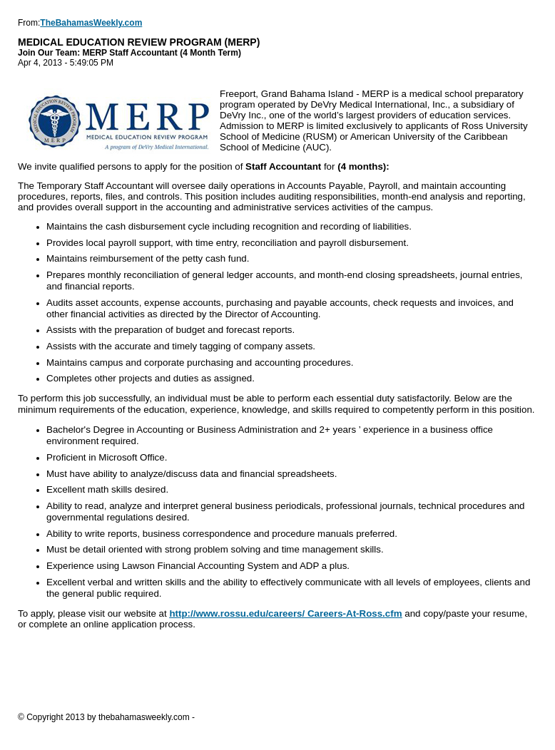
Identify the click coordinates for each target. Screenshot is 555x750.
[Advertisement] (277, 670)
